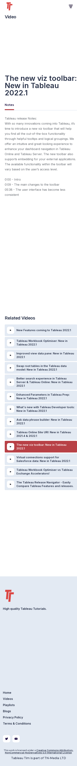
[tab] (9, 105)
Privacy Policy (13, 717)
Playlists (9, 705)
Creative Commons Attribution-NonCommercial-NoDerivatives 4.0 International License (39, 751)
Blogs (7, 711)
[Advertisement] (38, 270)
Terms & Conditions (17, 723)
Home (7, 692)
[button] (70, 6)
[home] (14, 6)
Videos (8, 699)
